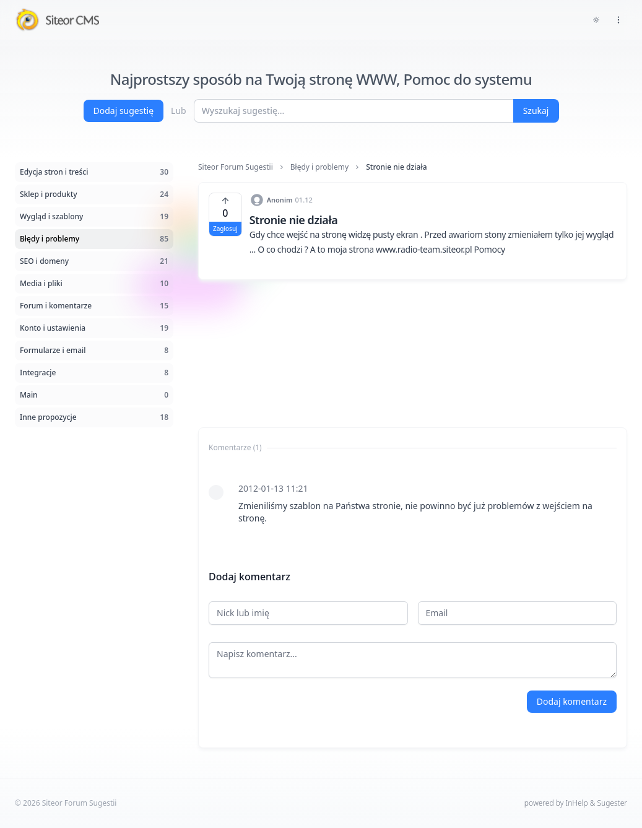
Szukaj (536, 110)
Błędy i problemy (319, 167)
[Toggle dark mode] (596, 19)
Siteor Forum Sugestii (235, 167)
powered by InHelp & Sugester (575, 803)
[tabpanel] (413, 503)
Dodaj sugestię (123, 110)
